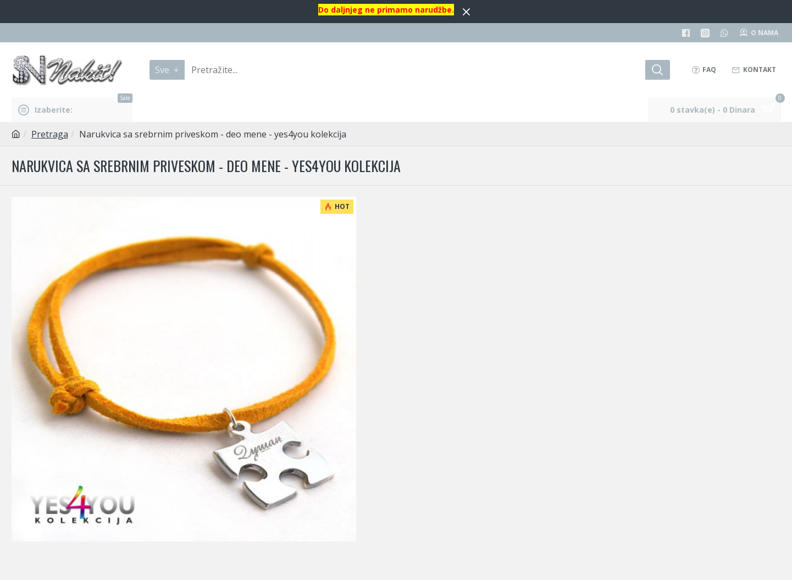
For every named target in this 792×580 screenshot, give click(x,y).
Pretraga (49, 134)
